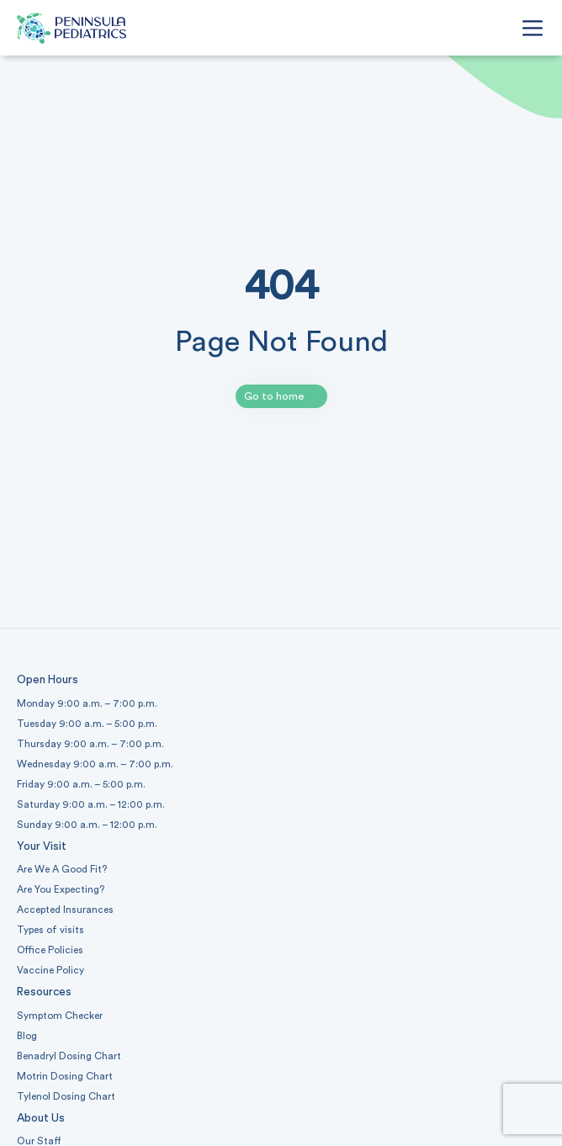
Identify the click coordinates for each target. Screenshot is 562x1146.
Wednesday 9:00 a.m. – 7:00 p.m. (95, 764)
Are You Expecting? (60, 889)
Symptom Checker (60, 1016)
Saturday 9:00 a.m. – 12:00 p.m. (91, 804)
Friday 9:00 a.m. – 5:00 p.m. (81, 784)
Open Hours (47, 680)
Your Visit (41, 846)
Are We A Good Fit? (62, 869)
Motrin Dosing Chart (65, 1076)
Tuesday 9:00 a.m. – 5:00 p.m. (87, 724)
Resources (44, 992)
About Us (41, 1118)
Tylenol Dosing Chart (66, 1096)
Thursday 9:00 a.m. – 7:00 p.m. (90, 744)
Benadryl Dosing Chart (69, 1056)
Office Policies (50, 950)
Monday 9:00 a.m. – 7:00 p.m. (87, 703)
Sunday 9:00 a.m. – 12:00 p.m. (87, 825)
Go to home (274, 396)
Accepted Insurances (65, 910)
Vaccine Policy (50, 970)
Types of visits (50, 930)
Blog (27, 1036)
